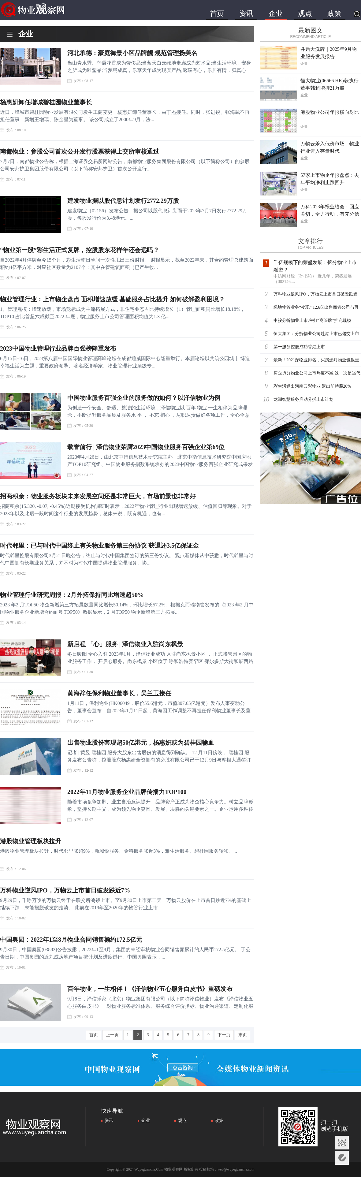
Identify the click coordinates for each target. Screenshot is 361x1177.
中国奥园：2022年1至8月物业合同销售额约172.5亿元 (71, 939)
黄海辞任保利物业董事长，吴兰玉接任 (119, 693)
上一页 (112, 1035)
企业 (276, 13)
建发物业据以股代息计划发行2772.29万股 (123, 200)
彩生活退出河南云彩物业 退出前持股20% (312, 386)
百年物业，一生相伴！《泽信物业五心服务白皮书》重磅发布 (150, 988)
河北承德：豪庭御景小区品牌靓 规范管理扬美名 (132, 53)
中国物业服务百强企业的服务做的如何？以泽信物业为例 (143, 397)
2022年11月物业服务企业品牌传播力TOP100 (127, 791)
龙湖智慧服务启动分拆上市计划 (303, 399)
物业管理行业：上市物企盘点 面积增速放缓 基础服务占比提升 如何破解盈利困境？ (112, 299)
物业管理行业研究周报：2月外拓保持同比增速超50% (72, 594)
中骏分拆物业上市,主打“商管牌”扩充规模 (312, 320)
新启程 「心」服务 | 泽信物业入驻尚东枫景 (125, 644)
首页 (217, 13)
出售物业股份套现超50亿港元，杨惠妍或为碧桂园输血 (140, 742)
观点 (305, 13)
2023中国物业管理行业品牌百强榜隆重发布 (58, 348)
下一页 (224, 1035)
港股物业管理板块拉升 (30, 841)
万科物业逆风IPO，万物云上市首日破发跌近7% (65, 890)
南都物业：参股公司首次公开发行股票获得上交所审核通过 (79, 151)
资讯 (246, 13)
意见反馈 (342, 1158)
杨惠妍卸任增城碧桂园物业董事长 (46, 102)
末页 (242, 1035)
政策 (334, 13)
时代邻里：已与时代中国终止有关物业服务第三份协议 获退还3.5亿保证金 (99, 545)
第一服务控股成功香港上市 (299, 347)
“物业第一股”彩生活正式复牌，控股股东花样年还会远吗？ (79, 250)
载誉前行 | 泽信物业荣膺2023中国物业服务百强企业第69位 (146, 447)
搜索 (357, 15)
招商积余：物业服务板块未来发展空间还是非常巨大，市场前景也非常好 (98, 496)
